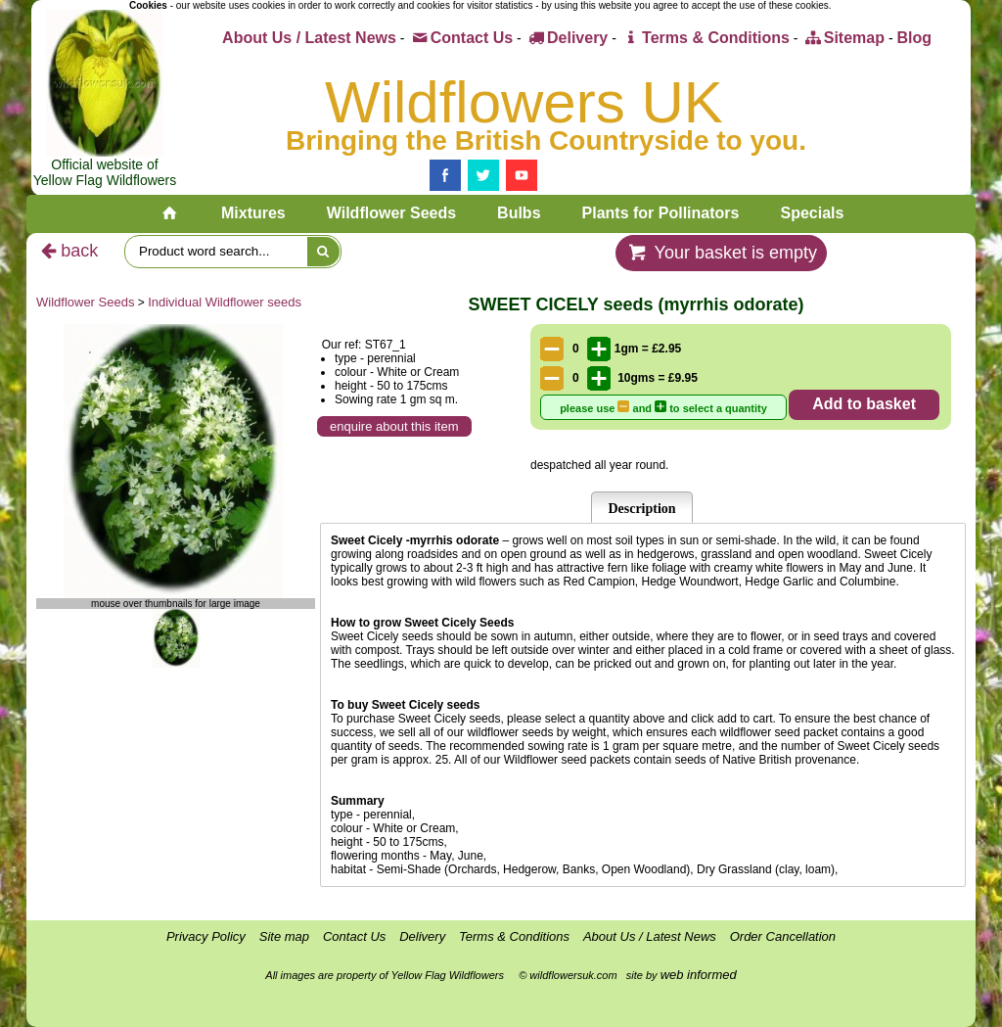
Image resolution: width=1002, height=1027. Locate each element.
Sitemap (843, 37)
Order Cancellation (783, 936)
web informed (698, 974)
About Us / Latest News (309, 37)
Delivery (567, 37)
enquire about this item (394, 426)
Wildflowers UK (524, 102)
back (67, 250)
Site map (284, 936)
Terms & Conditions (705, 37)
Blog (914, 37)
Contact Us (460, 37)
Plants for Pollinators (661, 213)
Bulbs (518, 213)
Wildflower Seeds (391, 213)
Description (641, 508)
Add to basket (864, 404)
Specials (811, 213)
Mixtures (253, 213)
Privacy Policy (206, 936)
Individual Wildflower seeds (224, 302)
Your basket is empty (721, 252)
